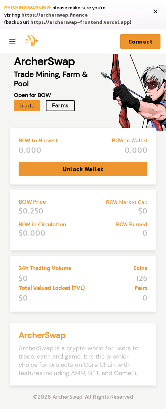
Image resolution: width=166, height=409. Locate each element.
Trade (26, 105)
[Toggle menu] (12, 41)
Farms (60, 105)
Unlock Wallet (83, 169)
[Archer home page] (30, 41)
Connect (140, 41)
